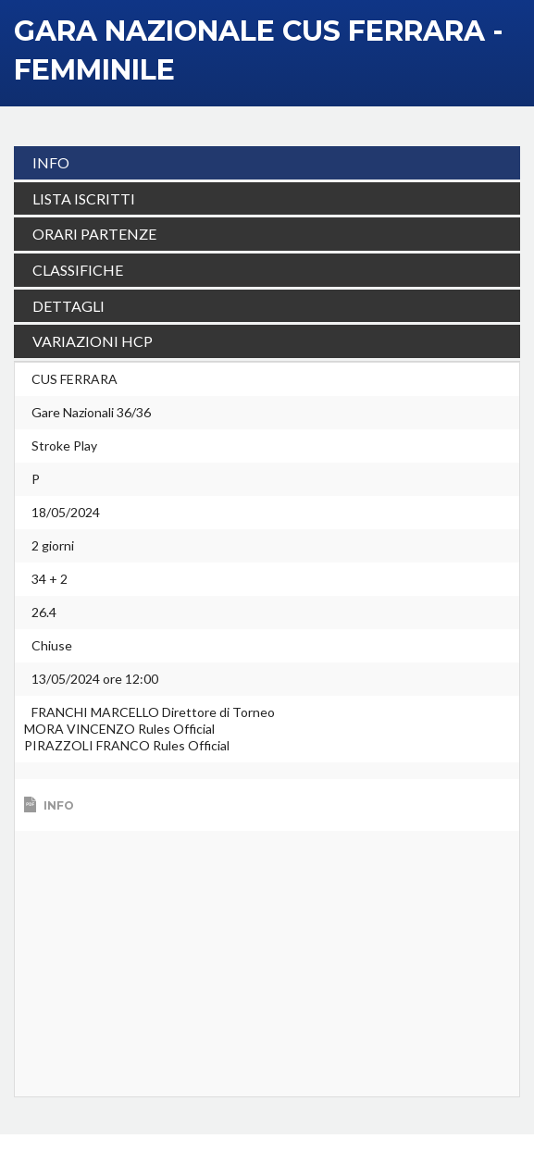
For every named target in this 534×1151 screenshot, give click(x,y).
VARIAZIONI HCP (92, 341)
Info (58, 822)
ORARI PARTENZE (94, 233)
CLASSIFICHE (77, 269)
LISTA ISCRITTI (83, 198)
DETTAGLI (68, 306)
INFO (50, 162)
